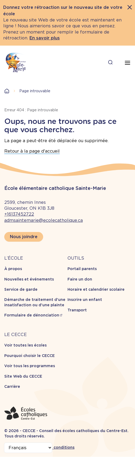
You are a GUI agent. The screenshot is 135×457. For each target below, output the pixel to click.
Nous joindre (24, 236)
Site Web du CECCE (23, 376)
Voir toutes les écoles (25, 345)
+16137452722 (19, 214)
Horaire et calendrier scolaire (96, 289)
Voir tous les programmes (29, 366)
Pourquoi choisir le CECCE (29, 355)
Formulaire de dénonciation (31, 315)
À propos (13, 269)
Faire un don (80, 279)
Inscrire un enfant (85, 299)
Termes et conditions (53, 447)
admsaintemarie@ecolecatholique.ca (43, 220)
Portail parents (82, 269)
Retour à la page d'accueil (32, 151)
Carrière (12, 386)
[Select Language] (28, 448)
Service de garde (21, 289)
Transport (77, 310)
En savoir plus (44, 37)
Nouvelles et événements (29, 279)
